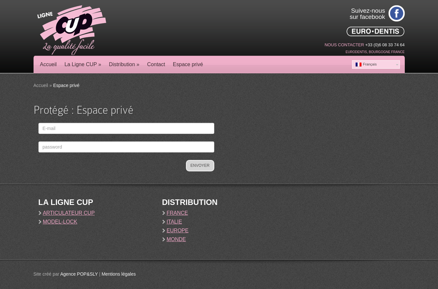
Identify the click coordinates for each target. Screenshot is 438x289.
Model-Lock (60, 221)
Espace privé (188, 64)
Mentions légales (119, 274)
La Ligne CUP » (82, 64)
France (177, 213)
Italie (174, 221)
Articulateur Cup (68, 213)
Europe (177, 230)
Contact (156, 64)
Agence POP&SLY (79, 274)
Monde (176, 239)
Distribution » (124, 64)
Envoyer (200, 165)
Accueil (48, 64)
